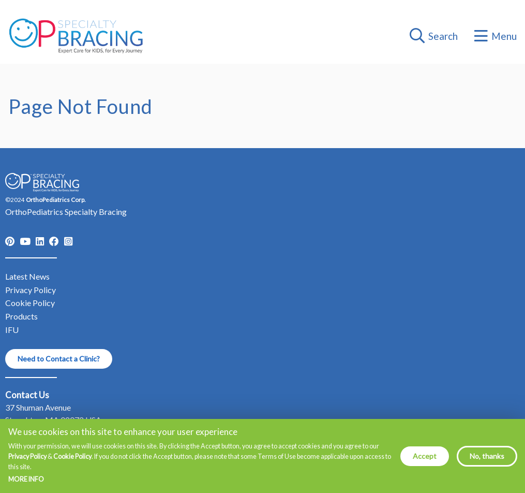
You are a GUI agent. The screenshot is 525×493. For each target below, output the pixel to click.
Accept (425, 460)
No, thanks (487, 460)
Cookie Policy (72, 461)
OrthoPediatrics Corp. (55, 199)
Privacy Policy (27, 461)
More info (26, 484)
